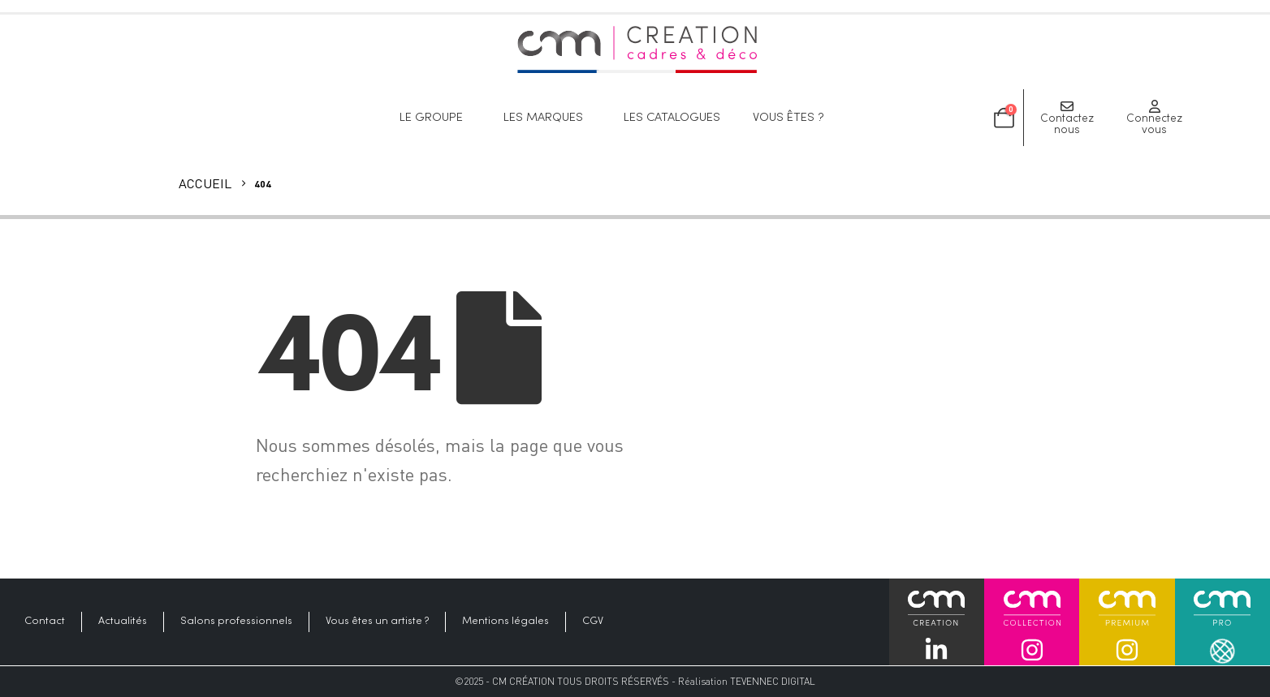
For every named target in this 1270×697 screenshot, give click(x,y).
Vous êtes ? (792, 118)
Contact (44, 621)
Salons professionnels (236, 621)
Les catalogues (672, 117)
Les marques (547, 118)
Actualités (122, 621)
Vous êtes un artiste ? (377, 621)
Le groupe (435, 118)
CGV (592, 621)
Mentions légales (505, 621)
